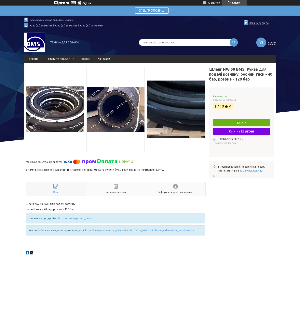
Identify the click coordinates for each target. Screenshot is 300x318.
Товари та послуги (58, 58)
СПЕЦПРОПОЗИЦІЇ (151, 10)
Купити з (241, 131)
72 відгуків (214, 2)
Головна (33, 58)
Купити (241, 122)
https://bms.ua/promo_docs (74, 218)
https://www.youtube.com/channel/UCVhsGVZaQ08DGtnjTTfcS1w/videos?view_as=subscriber (140, 230)
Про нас (85, 58)
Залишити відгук (259, 23)
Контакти (104, 58)
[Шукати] (234, 42)
